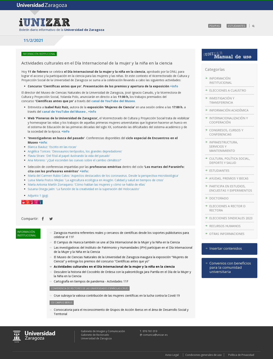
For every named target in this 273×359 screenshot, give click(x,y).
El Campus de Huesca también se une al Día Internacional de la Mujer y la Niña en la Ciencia (117, 242)
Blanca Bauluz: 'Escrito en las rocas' (52, 147)
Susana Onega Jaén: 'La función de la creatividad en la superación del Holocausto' (84, 189)
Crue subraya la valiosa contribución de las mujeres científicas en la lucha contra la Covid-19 (117, 295)
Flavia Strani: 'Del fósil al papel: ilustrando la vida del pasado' (69, 156)
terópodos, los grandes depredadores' (96, 151)
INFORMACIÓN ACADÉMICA (228, 110)
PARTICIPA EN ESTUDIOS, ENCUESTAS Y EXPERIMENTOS (230, 188)
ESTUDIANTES (236, 26)
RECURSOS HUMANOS (225, 226)
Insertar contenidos (225, 248)
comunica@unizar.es (155, 335)
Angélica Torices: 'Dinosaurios (49, 151)
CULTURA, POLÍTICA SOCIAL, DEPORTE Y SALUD (229, 160)
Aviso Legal (172, 355)
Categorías (215, 69)
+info (174, 86)
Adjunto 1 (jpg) (38, 195)
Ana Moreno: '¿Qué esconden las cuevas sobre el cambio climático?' (74, 160)
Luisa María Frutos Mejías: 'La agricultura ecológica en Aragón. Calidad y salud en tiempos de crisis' (96, 180)
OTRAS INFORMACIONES (226, 234)
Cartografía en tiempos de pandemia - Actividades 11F (91, 281)
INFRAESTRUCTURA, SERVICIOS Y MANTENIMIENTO (223, 146)
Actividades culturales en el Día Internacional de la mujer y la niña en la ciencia (114, 266)
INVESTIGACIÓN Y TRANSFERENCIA (221, 100)
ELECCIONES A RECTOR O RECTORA (227, 208)
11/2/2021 (33, 40)
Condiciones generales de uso (203, 355)
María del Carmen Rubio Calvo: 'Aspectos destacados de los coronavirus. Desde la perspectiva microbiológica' (103, 176)
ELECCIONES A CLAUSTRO (227, 90)
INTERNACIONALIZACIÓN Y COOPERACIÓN (228, 120)
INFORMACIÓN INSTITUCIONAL (220, 80)
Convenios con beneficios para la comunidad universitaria (230, 267)
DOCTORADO (219, 198)
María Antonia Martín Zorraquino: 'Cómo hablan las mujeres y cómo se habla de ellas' (87, 184)
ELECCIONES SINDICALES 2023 (230, 218)
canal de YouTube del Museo (113, 101)
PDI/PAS (214, 26)
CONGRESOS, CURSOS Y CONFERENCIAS (226, 132)
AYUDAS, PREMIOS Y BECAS (228, 178)
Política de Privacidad (241, 355)
